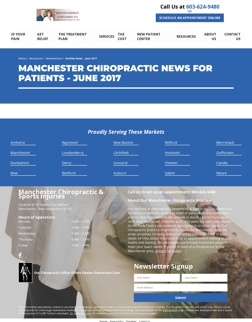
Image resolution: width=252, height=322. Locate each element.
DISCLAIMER (170, 308)
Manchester (20, 150)
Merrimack (225, 140)
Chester (171, 161)
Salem (170, 171)
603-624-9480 (202, 6)
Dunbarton (19, 161)
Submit (180, 296)
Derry (66, 161)
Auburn (119, 171)
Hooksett (172, 150)
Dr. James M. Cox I (80, 311)
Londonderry (73, 150)
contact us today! (168, 249)
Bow (14, 171)
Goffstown (225, 150)
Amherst (17, 140)
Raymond (70, 140)
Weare (221, 171)
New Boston (123, 140)
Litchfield (120, 150)
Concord (120, 161)
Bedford (68, 171)
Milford (171, 140)
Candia (221, 161)
